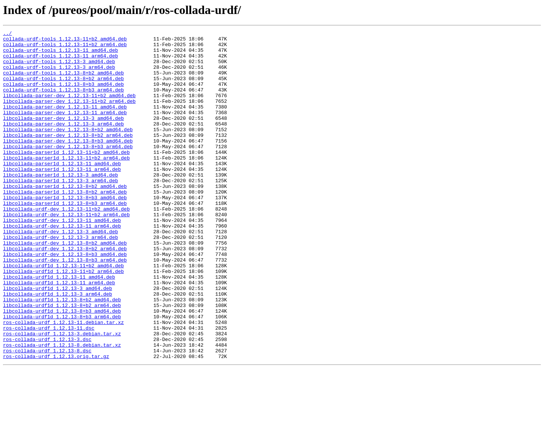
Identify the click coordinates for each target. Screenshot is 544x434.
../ (7, 34)
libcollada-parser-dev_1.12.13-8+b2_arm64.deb (68, 156)
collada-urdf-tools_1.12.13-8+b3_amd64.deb (63, 95)
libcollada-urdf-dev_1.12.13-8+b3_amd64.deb (65, 299)
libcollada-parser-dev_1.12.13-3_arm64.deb (63, 143)
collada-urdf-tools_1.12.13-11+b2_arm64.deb (65, 47)
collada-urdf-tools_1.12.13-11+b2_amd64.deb (65, 40)
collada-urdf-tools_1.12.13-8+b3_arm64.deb (63, 102)
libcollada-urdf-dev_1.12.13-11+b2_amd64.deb (66, 245)
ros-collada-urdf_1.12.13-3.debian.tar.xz (62, 394)
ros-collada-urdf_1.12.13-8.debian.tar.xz (62, 408)
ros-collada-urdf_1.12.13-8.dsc (47, 415)
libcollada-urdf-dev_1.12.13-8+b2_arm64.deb (65, 292)
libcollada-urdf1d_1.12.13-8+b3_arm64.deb (62, 374)
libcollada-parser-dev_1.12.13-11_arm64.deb (65, 129)
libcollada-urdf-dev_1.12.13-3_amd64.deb (60, 272)
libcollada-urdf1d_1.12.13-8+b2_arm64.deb (62, 360)
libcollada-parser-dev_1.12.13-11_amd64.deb (65, 122)
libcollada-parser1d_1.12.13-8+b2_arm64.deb (65, 224)
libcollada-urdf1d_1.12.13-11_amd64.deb (59, 326)
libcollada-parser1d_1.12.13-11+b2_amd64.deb (66, 177)
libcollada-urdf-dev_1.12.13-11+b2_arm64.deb (66, 251)
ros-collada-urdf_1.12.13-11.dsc (48, 387)
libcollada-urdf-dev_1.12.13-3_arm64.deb (60, 279)
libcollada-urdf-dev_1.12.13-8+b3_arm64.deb (65, 306)
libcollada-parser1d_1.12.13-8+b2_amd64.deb (65, 217)
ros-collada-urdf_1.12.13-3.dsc (47, 401)
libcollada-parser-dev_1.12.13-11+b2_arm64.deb (69, 115)
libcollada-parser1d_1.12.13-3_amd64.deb (60, 204)
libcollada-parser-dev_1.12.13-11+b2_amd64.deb (69, 108)
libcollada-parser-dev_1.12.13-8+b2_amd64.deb (68, 149)
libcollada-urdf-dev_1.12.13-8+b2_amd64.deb (65, 285)
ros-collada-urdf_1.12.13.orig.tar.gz (56, 421)
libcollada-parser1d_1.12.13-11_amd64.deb (62, 190)
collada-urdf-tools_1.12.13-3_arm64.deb (59, 74)
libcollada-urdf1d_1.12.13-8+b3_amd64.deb (62, 367)
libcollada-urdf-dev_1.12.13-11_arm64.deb (62, 265)
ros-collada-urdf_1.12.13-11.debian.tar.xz (63, 381)
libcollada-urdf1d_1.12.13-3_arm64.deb (57, 347)
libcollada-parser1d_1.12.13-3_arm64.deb (60, 211)
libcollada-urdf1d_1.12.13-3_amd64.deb (57, 340)
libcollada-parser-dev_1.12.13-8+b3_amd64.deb (68, 163)
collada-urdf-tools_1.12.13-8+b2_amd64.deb (63, 81)
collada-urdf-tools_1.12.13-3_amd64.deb (59, 68)
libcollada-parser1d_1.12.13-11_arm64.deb (62, 197)
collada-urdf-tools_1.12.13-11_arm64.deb (60, 61)
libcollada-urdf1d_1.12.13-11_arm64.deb (59, 333)
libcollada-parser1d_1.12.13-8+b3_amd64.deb (65, 231)
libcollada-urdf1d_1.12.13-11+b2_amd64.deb (63, 313)
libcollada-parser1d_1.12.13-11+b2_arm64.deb (66, 183)
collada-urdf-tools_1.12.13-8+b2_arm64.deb (63, 88)
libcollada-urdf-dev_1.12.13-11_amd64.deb (62, 258)
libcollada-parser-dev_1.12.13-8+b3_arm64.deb (68, 170)
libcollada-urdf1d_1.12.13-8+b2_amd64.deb (62, 353)
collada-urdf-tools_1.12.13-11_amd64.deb (60, 54)
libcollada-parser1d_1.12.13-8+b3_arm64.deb (65, 238)
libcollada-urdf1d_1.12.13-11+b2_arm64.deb (63, 319)
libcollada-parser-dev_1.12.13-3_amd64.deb (63, 136)
